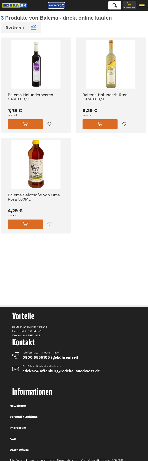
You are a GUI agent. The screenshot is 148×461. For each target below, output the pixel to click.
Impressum (18, 427)
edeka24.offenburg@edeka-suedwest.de (61, 371)
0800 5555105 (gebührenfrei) (50, 357)
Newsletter (18, 405)
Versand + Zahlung (24, 416)
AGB (13, 438)
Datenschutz (19, 449)
